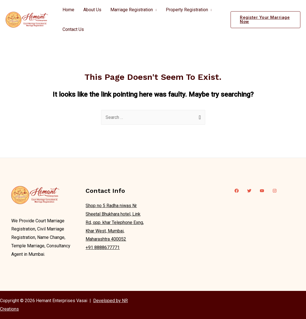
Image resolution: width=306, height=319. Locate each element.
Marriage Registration (131, 9)
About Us (92, 9)
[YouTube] (262, 191)
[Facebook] (236, 191)
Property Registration (187, 9)
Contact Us (73, 29)
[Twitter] (249, 191)
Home (68, 9)
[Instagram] (275, 191)
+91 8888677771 (103, 247)
